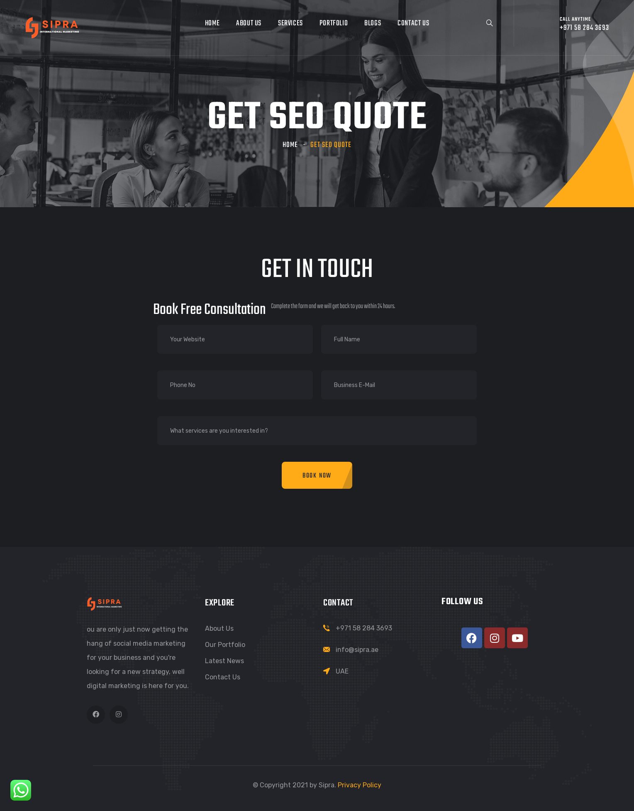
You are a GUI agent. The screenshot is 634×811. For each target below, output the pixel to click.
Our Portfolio (225, 645)
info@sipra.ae (357, 650)
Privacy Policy (359, 785)
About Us (248, 23)
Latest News (224, 661)
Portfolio (333, 23)
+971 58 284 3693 (364, 628)
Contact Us (413, 23)
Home (212, 23)
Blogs (372, 23)
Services (290, 23)
